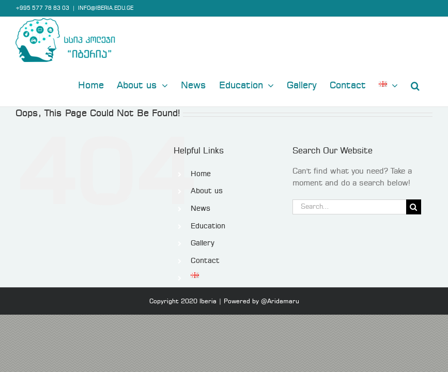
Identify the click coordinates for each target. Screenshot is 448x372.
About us (207, 191)
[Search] (413, 206)
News (200, 208)
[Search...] (349, 206)
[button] (415, 84)
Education (208, 226)
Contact (205, 261)
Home (201, 174)
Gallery (202, 243)
